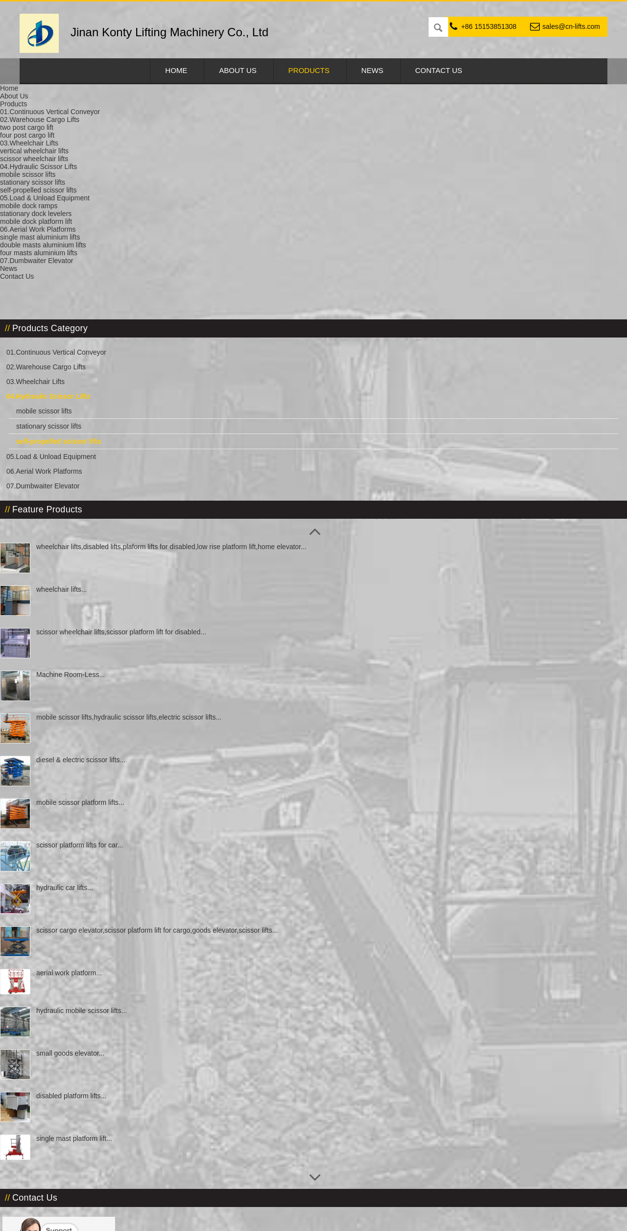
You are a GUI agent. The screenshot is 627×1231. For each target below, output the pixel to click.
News (373, 70)
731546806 (54, 1189)
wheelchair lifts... (81, 397)
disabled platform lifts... (91, 904)
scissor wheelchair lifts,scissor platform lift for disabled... (90, 447)
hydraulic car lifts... (84, 695)
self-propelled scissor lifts (355, 98)
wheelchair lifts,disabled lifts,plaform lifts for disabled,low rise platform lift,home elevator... (94, 365)
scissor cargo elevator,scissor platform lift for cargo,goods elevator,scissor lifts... (93, 749)
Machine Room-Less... (90, 482)
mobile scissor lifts (64, 203)
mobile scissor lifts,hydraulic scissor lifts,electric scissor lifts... (93, 532)
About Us (237, 70)
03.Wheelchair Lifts (55, 173)
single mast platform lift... (94, 947)
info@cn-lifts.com (71, 1101)
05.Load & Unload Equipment (71, 263)
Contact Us (438, 70)
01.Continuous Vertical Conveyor (76, 144)
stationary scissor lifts (68, 218)
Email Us (435, 191)
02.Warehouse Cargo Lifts (65, 159)
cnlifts (54, 1145)
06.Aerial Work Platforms (64, 278)
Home (176, 70)
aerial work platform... (88, 781)
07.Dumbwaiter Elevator (62, 292)
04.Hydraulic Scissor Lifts (206, 98)
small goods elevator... (90, 862)
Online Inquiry (363, 191)
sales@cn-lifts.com (571, 26)
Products (309, 70)
